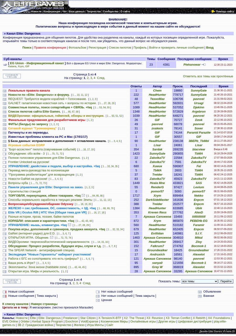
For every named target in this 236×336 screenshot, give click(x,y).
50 (113, 116)
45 (83, 267)
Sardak (157, 149)
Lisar (157, 145)
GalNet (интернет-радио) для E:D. (31, 233)
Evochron (71, 321)
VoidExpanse (89, 321)
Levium (198, 187)
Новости (21, 318)
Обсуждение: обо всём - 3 (26, 153)
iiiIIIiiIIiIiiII (198, 216)
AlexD (199, 212)
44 (90, 221)
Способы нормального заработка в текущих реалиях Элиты (50, 200)
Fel (199, 166)
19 (86, 204)
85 (97, 196)
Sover (199, 128)
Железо (79, 325)
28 (109, 103)
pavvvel (198, 99)
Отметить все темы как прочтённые (208, 76)
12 (86, 95)
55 (108, 107)
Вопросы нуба (18, 183)
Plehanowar (192, 64)
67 (73, 111)
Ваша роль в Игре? (21, 263)
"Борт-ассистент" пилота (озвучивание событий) (42, 149)
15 (102, 242)
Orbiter (25, 321)
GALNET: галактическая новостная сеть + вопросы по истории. (52, 103)
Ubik (198, 208)
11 (82, 95)
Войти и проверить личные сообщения (176, 47)
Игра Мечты (95, 325)
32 (114, 229)
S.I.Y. (198, 233)
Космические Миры (114, 321)
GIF (27, 66)
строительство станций (24, 191)
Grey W (157, 267)
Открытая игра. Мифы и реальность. (34, 271)
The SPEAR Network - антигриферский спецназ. (41, 250)
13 (108, 200)
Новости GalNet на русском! (27, 178)
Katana (12, 66)
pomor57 (157, 191)
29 (113, 103)
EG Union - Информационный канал (37, 63)
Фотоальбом (77, 47)
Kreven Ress (157, 212)
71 (57, 153)
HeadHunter (157, 94)
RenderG (157, 187)
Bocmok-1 (199, 246)
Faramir (198, 225)
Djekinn (198, 107)
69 (108, 208)
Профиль (140, 47)
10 (78, 95)
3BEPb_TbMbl (198, 141)
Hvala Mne (157, 183)
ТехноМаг (157, 99)
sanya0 (157, 263)
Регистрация (97, 47)
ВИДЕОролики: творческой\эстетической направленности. (49, 242)
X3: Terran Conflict (178, 318)
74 (69, 238)
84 (93, 196)
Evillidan (157, 233)
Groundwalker (157, 250)
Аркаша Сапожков (157, 216)
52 (120, 116)
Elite (33, 318)
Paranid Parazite (199, 132)
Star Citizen (88, 318)
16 (84, 149)
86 (101, 196)
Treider (157, 174)
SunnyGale (199, 90)
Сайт (109, 325)
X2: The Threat (134, 318)
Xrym (21, 66)
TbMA (199, 153)
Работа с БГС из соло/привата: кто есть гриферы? (43, 258)
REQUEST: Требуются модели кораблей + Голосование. (47, 99)
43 (87, 221)
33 (108, 166)
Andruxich (157, 254)
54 (104, 107)
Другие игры (167, 321)
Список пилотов (120, 47)
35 (116, 166)
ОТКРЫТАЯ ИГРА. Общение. (28, 237)
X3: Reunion (154, 318)
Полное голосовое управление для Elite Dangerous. (44, 157)
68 (77, 111)
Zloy (199, 242)
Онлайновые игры (143, 321)
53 (100, 107)
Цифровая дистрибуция (195, 321)
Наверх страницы (44, 304)
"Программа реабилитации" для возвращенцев (41, 174)
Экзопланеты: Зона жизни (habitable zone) (37, 267)
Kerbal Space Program (47, 321)
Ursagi (198, 103)
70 (53, 153)
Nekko (198, 195)
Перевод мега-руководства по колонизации (38, 170)
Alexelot (199, 254)
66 (69, 111)
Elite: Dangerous (49, 318)
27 (105, 103)
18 (92, 149)
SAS (199, 183)
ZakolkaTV (157, 157)
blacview (198, 149)
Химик (157, 166)
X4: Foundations (219, 318)
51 (117, 116)
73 (44, 183)
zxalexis (157, 128)
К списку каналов (15, 304)
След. (101, 78)
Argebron (199, 111)
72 (61, 153)
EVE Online (10, 321)
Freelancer (70, 318)
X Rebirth (199, 318)
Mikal (199, 237)
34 (112, 166)
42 (83, 221)
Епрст (199, 200)
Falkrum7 (157, 246)
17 (88, 149)
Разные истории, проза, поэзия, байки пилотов (41, 216)
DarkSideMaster (157, 200)
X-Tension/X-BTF (109, 318)
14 (98, 242)
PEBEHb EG (199, 221)
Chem (157, 90)
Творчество (63, 325)
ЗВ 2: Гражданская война (35, 325)
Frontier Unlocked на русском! (28, 162)
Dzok (198, 120)
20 (90, 204)
